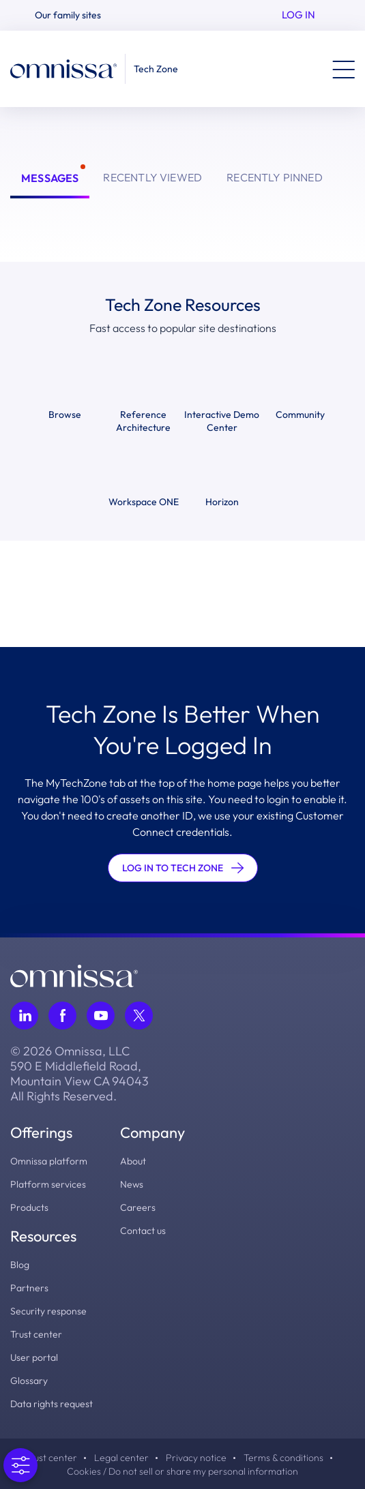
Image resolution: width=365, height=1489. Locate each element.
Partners (29, 1288)
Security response (48, 1311)
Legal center (121, 1458)
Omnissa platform (48, 1161)
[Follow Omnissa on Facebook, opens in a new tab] (62, 1015)
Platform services (48, 1184)
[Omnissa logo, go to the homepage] (74, 974)
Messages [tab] (49, 178)
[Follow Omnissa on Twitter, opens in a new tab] (139, 1015)
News (131, 1184)
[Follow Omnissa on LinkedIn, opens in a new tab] (24, 1015)
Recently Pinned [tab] (275, 177)
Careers (138, 1207)
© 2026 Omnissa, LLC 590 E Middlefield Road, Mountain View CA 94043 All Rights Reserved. (79, 1074)
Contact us (143, 1230)
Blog (19, 1265)
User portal (34, 1357)
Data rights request (51, 1404)
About (133, 1161)
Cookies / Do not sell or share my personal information (182, 1471)
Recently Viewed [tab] (152, 177)
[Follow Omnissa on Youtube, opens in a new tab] (101, 1015)
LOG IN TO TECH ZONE (183, 868)
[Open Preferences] (20, 1465)
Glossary (29, 1380)
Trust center (36, 1334)
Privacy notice (196, 1458)
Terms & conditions (283, 1458)
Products (29, 1207)
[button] (74, 15)
